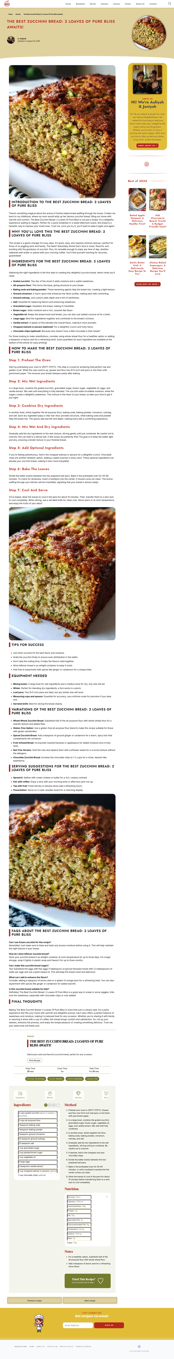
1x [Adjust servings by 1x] (46, 1105)
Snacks (116, 4)
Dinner (93, 4)
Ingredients (20, 1095)
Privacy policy (67, 1346)
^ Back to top (20, 1346)
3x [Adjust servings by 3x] (54, 1105)
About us (40, 1346)
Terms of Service (83, 1346)
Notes (106, 1095)
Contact (153, 4)
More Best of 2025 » (147, 284)
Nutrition (78, 1095)
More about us (146, 145)
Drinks (128, 4)
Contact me (52, 1346)
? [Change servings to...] (58, 1105)
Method (50, 1095)
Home (68, 4)
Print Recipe (34, 1060)
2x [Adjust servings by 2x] (50, 1105)
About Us (140, 4)
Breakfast (80, 4)
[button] (56, 1112)
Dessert (104, 4)
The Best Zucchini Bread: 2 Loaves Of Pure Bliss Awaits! (43, 14)
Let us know (77, 1282)
